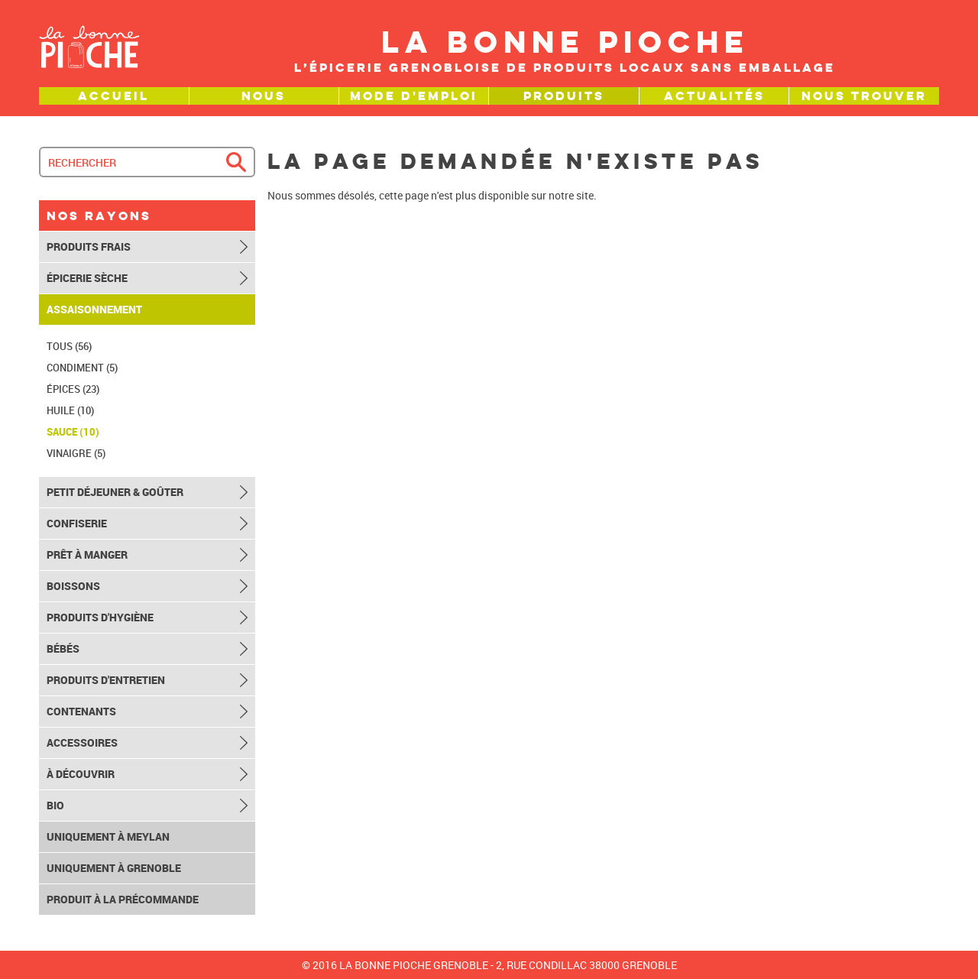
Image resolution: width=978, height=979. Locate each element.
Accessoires (82, 743)
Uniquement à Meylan (108, 837)
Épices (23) (73, 389)
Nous (263, 96)
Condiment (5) (82, 367)
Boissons (73, 586)
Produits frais (89, 247)
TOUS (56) (69, 346)
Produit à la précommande (123, 899)
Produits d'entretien (106, 680)
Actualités (714, 96)
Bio (55, 805)
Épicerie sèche (87, 278)
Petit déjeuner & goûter (115, 492)
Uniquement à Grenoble (114, 868)
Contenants (81, 711)
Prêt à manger (87, 555)
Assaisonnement (94, 309)
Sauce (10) (73, 432)
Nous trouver (864, 96)
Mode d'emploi (414, 96)
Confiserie (77, 523)
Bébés (63, 649)
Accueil (113, 96)
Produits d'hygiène (100, 617)
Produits (563, 96)
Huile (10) (70, 410)
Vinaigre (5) (76, 453)
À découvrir (81, 774)
